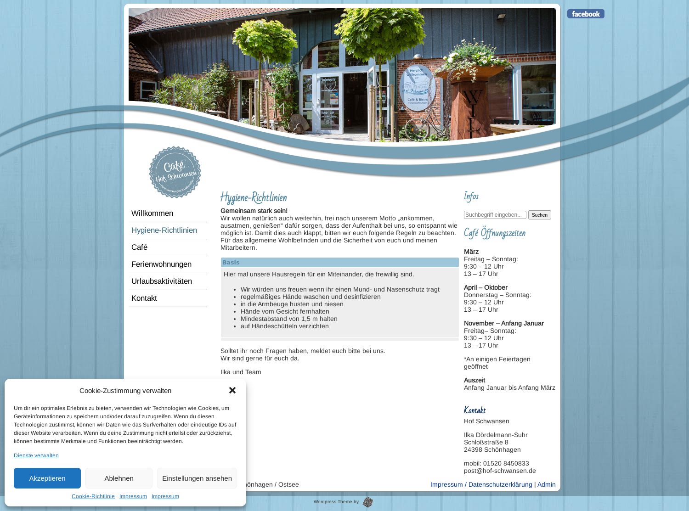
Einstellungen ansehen (197, 478)
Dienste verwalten (36, 455)
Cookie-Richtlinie (93, 496)
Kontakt (144, 298)
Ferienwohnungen (161, 264)
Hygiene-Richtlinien (164, 230)
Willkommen (152, 213)
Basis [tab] (230, 262)
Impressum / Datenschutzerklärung (481, 484)
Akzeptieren (47, 478)
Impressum (133, 496)
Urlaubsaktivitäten (161, 281)
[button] (232, 390)
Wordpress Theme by (343, 501)
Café (139, 247)
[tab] (340, 339)
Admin (546, 484)
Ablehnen (118, 478)
